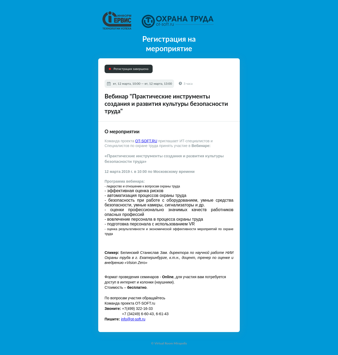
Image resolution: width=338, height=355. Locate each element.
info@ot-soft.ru (133, 319)
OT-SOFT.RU (146, 141)
